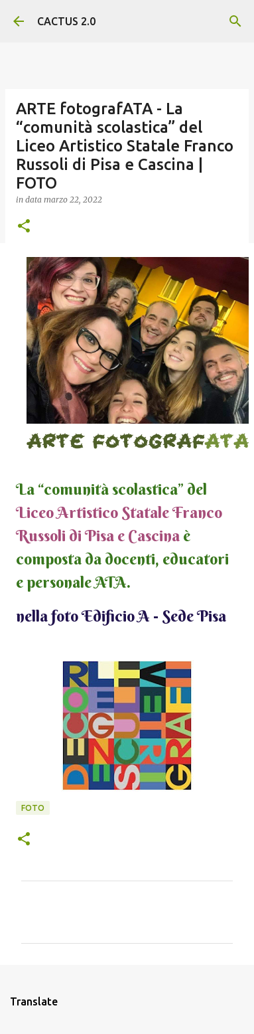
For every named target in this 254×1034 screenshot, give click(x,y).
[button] (24, 227)
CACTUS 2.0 (66, 21)
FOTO (32, 808)
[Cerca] (235, 21)
